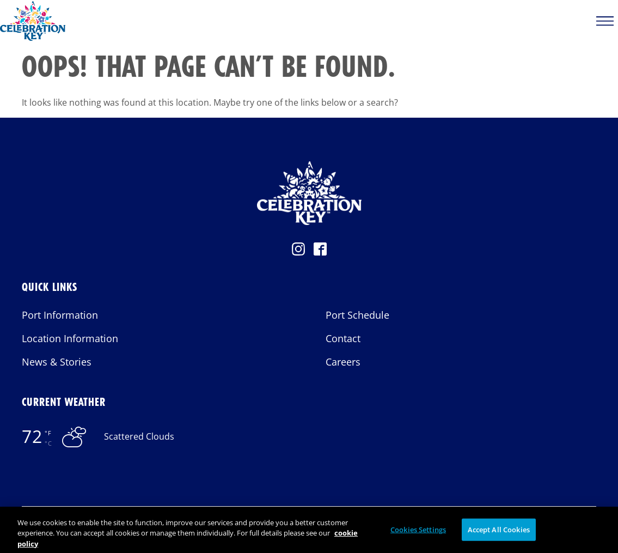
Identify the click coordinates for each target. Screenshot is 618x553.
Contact (343, 338)
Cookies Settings (418, 534)
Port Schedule (357, 314)
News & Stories (56, 361)
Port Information (60, 314)
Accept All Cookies (499, 534)
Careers (343, 361)
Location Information (70, 338)
